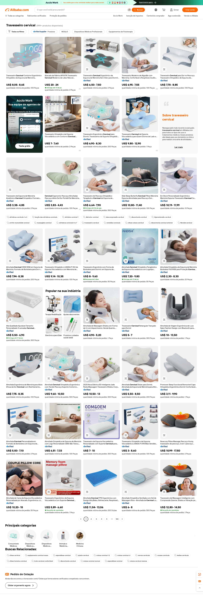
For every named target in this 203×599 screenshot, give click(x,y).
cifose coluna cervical (134, 223)
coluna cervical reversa (137, 561)
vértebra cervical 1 (70, 217)
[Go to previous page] (80, 519)
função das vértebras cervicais (44, 217)
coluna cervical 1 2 (102, 555)
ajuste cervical (82, 555)
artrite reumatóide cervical (18, 223)
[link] (199, 574)
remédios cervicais (112, 223)
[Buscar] (138, 10)
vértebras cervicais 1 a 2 (17, 217)
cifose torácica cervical (17, 561)
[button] (129, 9)
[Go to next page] (122, 519)
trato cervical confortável (42, 561)
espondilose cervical (62, 555)
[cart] (164, 10)
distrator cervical (91, 217)
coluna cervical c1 (122, 555)
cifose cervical (13, 555)
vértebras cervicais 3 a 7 (66, 223)
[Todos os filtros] (16, 31)
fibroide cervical (185, 223)
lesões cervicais (181, 555)
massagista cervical (43, 223)
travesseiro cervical (90, 223)
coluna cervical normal (90, 561)
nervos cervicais (142, 555)
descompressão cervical (113, 217)
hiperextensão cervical (161, 217)
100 (117, 519)
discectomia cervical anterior (161, 223)
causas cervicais (162, 555)
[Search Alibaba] (81, 9)
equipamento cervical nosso (36, 555)
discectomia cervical (138, 217)
